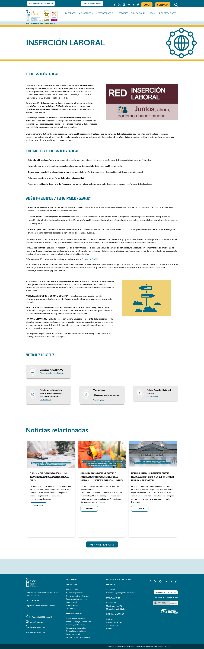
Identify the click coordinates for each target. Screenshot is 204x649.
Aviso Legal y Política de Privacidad (119, 646)
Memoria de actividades (115, 609)
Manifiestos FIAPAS (114, 606)
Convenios (70, 608)
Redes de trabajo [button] (104, 13)
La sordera (70, 13)
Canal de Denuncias (92, 3)
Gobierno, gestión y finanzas (77, 596)
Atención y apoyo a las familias (78, 621)
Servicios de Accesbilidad (41, 3)
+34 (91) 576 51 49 (35, 627)
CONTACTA (162, 5)
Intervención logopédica (76, 628)
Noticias (109, 619)
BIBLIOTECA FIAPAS (167, 13)
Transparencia (72, 605)
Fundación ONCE (90, 259)
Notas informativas (114, 622)
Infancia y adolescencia (75, 625)
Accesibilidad (157, 646)
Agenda (109, 628)
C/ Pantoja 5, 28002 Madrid (39, 617)
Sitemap (167, 646)
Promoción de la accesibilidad (78, 637)
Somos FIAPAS (72, 589)
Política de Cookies (143, 646)
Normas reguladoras (74, 593)
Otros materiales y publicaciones (52, 373)
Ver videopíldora (99, 400)
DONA (147, 5)
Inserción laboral (73, 634)
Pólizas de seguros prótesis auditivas (120, 593)
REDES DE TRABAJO (32, 23)
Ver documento (45, 400)
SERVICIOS (123, 13)
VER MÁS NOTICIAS (102, 544)
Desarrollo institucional (75, 618)
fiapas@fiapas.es (34, 622)
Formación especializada (76, 631)
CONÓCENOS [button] (85, 13)
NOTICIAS (152, 13)
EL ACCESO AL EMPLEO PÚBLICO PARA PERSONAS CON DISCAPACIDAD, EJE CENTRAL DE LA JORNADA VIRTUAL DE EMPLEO (49, 477)
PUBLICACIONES (138, 13)
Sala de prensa (112, 625)
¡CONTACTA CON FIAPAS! (166, 592)
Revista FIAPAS (112, 603)
